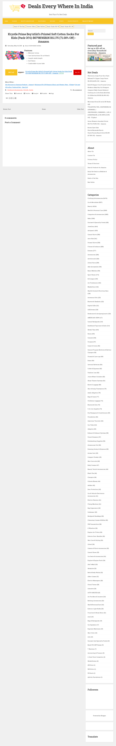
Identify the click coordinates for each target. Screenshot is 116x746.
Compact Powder (93, 457)
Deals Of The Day (19, 26)
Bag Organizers (93, 508)
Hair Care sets (92, 461)
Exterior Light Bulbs (94, 609)
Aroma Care (92, 453)
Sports (61, 21)
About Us (91, 151)
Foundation (92, 417)
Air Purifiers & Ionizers (95, 597)
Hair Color (91, 633)
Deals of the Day (93, 178)
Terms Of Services (93, 163)
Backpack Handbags (94, 516)
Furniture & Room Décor (96, 613)
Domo (90, 360)
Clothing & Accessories (15, 90)
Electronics (42, 21)
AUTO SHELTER (93, 592)
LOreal (90, 544)
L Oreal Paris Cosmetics (96, 657)
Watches (52, 21)
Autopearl (91, 230)
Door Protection (93, 489)
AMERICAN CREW (94, 318)
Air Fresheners (93, 283)
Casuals (90, 338)
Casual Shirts (92, 234)
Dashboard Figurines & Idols (97, 326)
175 (77, 72)
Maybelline (91, 287)
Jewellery (91, 226)
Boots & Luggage (93, 385)
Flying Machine (93, 504)
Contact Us (91, 155)
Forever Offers (31, 26)
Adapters (91, 429)
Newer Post (7, 109)
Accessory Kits (93, 297)
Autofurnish (92, 259)
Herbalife (91, 568)
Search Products (73, 21)
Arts (89, 637)
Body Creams (92, 465)
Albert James (92, 576)
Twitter (27, 93)
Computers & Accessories (96, 214)
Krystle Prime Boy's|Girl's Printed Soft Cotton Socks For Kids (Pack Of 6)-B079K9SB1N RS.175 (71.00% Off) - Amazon (43, 37)
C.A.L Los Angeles (93, 409)
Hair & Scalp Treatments (96, 389)
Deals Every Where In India (60, 6)
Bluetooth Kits (93, 405)
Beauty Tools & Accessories (97, 469)
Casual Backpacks (94, 322)
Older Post (80, 109)
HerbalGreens (92, 661)
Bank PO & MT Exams (95, 645)
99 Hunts (91, 673)
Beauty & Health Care (27, 21)
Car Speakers (92, 625)
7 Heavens (91, 649)
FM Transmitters (93, 524)
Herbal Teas (92, 330)
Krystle (26, 90)
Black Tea (91, 473)
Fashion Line (92, 372)
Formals (90, 342)
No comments (77, 90)
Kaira (90, 334)
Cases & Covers (93, 346)
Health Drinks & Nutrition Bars (98, 291)
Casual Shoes (92, 552)
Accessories (92, 255)
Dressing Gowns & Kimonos (97, 449)
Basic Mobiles (92, 271)
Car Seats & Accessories (95, 556)
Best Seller (91, 182)
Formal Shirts (92, 242)
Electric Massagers (94, 580)
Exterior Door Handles (95, 536)
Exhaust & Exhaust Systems (97, 433)
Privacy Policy (92, 159)
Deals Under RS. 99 (53, 26)
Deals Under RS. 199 (67, 26)
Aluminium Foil (93, 445)
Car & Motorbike (93, 202)
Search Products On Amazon (97, 167)
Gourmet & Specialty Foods (97, 222)
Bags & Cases (92, 397)
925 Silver (91, 669)
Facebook (18, 93)
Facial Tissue (92, 584)
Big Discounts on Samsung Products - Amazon (19, 84)
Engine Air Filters (94, 532)
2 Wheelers (91, 528)
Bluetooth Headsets (94, 301)
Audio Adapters (93, 393)
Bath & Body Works (94, 572)
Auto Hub (91, 238)
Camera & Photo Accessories (97, 548)
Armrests (91, 588)
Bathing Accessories (95, 601)
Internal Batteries (94, 364)
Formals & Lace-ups (94, 356)
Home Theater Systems (95, 381)
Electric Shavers (93, 500)
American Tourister (94, 421)
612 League (91, 279)
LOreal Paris (92, 263)
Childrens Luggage (94, 401)
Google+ (35, 93)
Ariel (89, 617)
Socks (31, 90)
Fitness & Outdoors (94, 246)
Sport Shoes (92, 275)
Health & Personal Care (95, 210)
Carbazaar (91, 512)
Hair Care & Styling (94, 540)
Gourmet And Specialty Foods (97, 641)
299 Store (91, 665)
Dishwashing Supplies (95, 441)
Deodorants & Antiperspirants (98, 314)
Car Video (91, 425)
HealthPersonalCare (94, 605)
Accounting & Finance (95, 653)
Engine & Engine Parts (95, 560)
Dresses (90, 250)
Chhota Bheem (93, 481)
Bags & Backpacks (94, 621)
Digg (51, 93)
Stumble (43, 93)
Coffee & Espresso (94, 368)
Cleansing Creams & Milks (97, 520)
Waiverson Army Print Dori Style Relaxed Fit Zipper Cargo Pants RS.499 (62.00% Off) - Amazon (98, 78)
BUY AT (11, 72)
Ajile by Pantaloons (94, 677)
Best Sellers (41, 26)
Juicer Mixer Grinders (95, 377)
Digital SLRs (92, 305)
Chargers (91, 477)
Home (6, 21)
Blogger (103, 716)
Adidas (90, 485)
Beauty (90, 206)
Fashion (14, 21)
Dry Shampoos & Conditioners (98, 413)
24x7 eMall (91, 564)
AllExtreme (91, 309)
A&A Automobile (93, 267)
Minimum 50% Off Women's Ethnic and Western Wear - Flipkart (54, 84)
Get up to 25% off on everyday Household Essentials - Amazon (97, 50)
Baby (89, 218)
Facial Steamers (93, 437)
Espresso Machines (94, 629)
